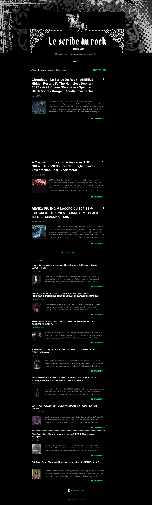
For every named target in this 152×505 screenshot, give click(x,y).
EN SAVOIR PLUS (98, 118)
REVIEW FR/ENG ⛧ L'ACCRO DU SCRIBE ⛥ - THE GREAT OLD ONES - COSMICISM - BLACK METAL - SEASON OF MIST (65, 213)
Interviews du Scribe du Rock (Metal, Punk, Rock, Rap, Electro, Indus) (77, 62)
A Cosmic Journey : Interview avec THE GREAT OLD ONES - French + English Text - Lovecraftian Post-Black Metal (63, 166)
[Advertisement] (118, 100)
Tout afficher (99, 70)
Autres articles (68, 253)
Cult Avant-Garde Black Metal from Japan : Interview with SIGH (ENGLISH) (65, 462)
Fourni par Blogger (76, 491)
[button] (103, 79)
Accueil (38, 62)
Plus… (114, 62)
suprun (81, 495)
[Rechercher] (123, 6)
